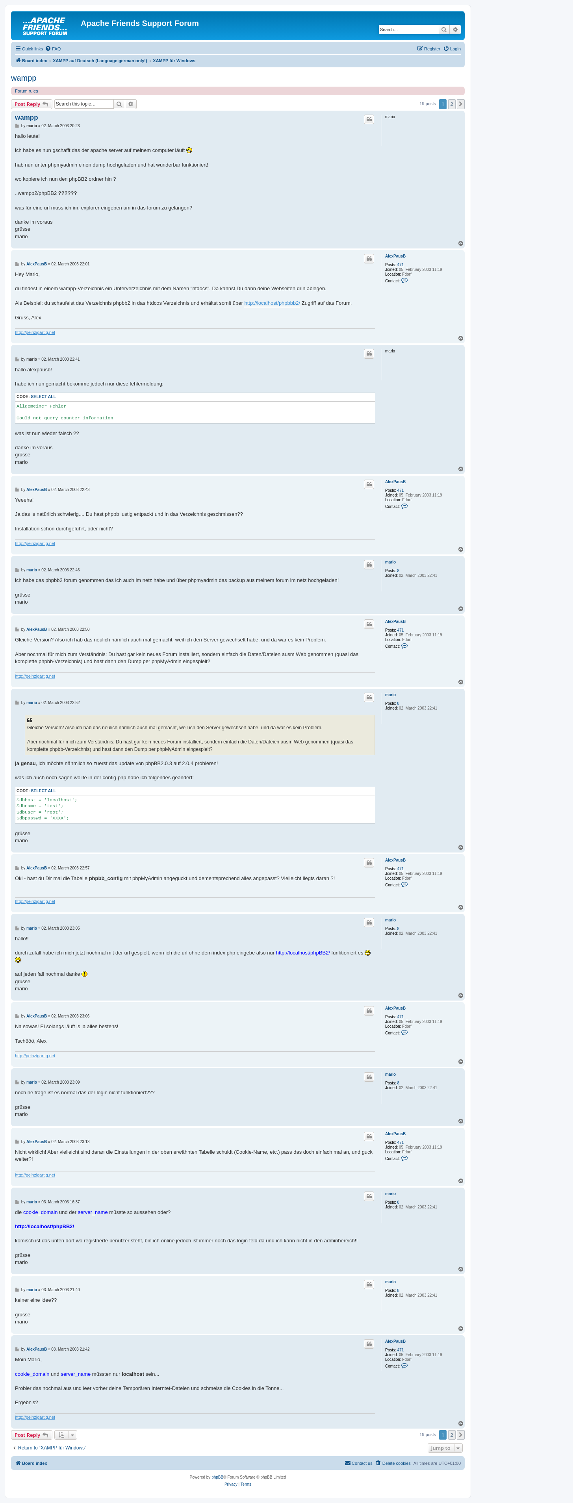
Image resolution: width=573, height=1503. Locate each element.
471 (400, 265)
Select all (43, 397)
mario (390, 562)
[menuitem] (53, 49)
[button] (461, 104)
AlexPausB (395, 256)
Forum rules (26, 91)
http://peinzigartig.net (35, 332)
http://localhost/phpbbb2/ (272, 303)
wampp (23, 78)
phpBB (217, 1477)
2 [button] (452, 103)
